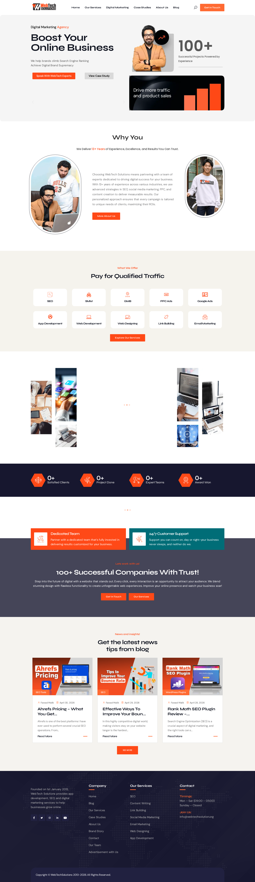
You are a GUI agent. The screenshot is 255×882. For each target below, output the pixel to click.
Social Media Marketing (145, 817)
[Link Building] (166, 316)
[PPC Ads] (166, 294)
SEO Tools (41, 692)
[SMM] (88, 294)
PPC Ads (166, 301)
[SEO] (50, 294)
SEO (50, 301)
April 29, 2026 (130, 702)
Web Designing (128, 323)
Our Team (95, 845)
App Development (50, 323)
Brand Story (96, 831)
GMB (127, 301)
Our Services (93, 7)
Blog (176, 7)
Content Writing (140, 803)
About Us (162, 7)
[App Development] (50, 316)
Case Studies (142, 7)
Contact (94, 838)
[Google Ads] (205, 294)
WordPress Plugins (176, 692)
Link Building (166, 323)
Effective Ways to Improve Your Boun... (124, 711)
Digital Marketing (117, 7)
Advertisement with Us (103, 852)
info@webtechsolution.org (197, 817)
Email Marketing (205, 323)
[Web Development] (88, 316)
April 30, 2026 (65, 702)
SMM (89, 301)
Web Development (88, 323)
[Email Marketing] (205, 316)
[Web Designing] (127, 316)
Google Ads (204, 301)
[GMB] (127, 294)
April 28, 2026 (195, 702)
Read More (45, 736)
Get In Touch (212, 7)
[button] (33, 102)
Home (75, 7)
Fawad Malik (46, 702)
